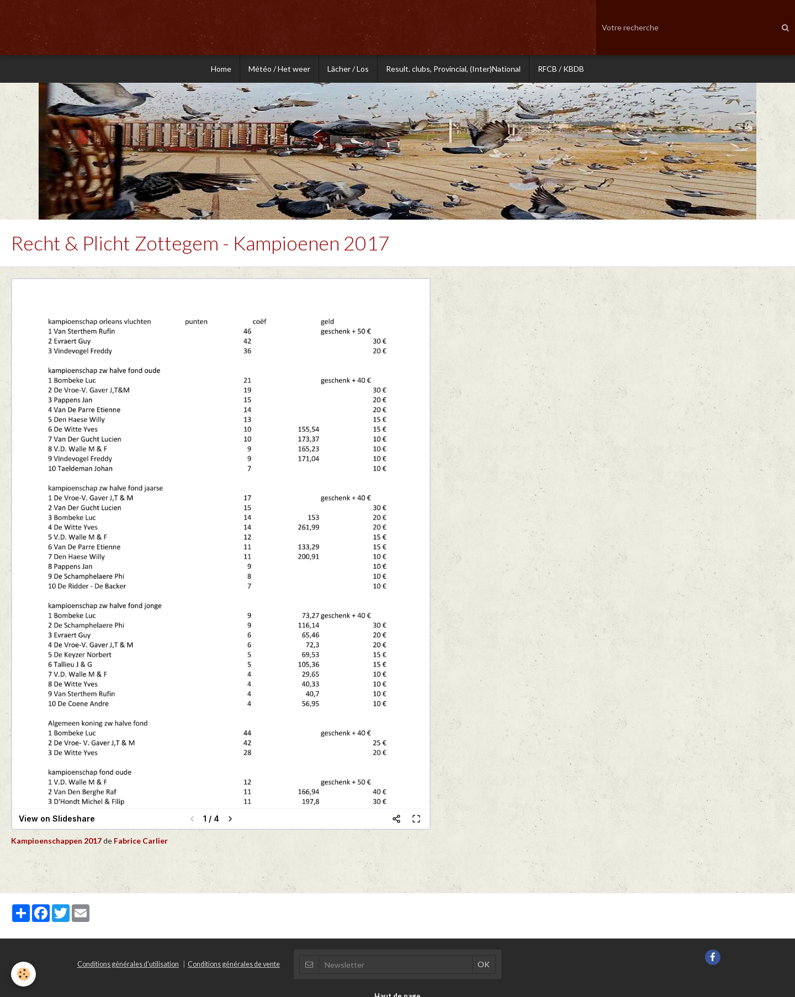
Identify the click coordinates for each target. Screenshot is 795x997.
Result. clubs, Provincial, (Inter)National (453, 68)
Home (221, 68)
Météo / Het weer (279, 68)
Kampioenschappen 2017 (57, 841)
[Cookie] (23, 974)
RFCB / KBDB (561, 68)
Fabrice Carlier (141, 841)
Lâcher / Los (348, 68)
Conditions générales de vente (234, 965)
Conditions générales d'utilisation (128, 965)
